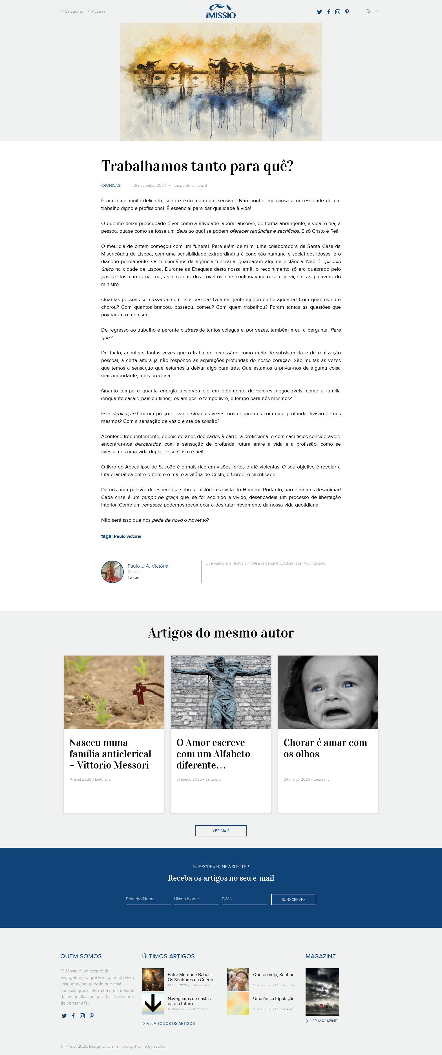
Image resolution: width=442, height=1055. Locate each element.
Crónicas (110, 185)
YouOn (159, 1046)
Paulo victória (128, 536)
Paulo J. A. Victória (148, 566)
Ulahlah (114, 1046)
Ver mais (221, 831)
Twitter (133, 577)
